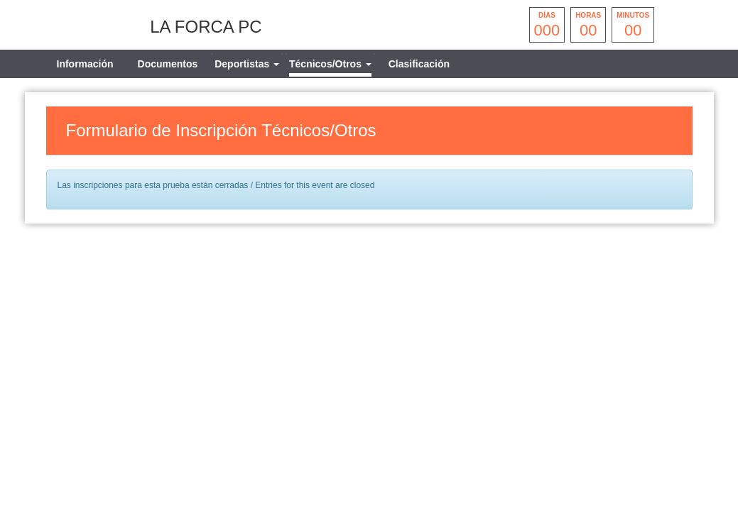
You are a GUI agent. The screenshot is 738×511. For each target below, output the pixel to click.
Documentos (168, 64)
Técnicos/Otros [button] (330, 64)
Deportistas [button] (247, 64)
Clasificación (419, 64)
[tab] (247, 64)
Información (85, 64)
